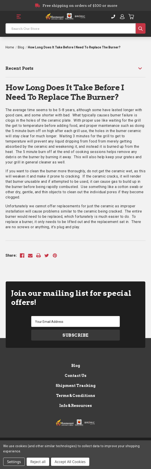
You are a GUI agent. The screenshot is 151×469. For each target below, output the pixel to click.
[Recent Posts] (75, 68)
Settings (14, 461)
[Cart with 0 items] (131, 16)
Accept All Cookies (70, 461)
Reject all (38, 461)
